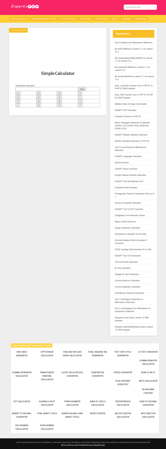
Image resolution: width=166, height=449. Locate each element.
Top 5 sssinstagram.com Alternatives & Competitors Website (132, 310)
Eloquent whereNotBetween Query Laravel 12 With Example (134, 328)
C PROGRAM (126, 19)
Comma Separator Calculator (127, 287)
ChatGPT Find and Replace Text (129, 181)
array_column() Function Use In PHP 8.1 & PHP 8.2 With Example (134, 87)
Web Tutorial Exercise (19, 19)
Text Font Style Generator (126, 262)
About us (65, 445)
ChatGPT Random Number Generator (131, 135)
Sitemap (101, 445)
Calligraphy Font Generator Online (130, 215)
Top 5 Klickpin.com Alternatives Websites (134, 42)
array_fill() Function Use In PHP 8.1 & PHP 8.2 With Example (134, 96)
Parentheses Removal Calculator (129, 293)
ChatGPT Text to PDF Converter (129, 209)
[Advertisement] (58, 52)
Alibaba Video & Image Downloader (131, 104)
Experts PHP (145, 442)
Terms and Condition (77, 445)
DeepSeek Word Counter (126, 187)
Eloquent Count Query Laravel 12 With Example (132, 319)
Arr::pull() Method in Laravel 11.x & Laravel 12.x (134, 50)
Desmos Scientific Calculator (128, 203)
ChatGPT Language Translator (128, 156)
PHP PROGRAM (140, 19)
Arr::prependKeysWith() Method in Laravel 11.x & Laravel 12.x (133, 59)
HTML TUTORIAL (102, 19)
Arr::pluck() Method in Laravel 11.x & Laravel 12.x (134, 78)
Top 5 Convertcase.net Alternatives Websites (130, 148)
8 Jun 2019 (22, 30)
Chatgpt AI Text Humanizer (127, 274)
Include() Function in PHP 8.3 (128, 116)
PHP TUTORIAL (85, 19)
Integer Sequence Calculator (127, 228)
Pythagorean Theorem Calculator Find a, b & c (134, 195)
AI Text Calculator (123, 268)
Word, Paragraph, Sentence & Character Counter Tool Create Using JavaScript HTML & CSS (132, 125)
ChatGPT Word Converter (126, 169)
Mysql (114, 19)
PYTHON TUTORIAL (68, 19)
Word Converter (122, 162)
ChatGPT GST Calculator (125, 110)
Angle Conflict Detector (125, 221)
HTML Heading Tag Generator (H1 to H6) (133, 249)
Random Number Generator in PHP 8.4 (132, 141)
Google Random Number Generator (130, 175)
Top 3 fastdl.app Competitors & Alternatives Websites (129, 300)
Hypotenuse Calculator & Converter (130, 234)
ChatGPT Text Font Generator (128, 255)
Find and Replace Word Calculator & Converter (131, 241)
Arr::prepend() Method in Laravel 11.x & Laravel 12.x (132, 68)
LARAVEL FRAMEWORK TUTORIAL (44, 19)
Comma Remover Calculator (127, 280)
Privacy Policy (92, 445)
